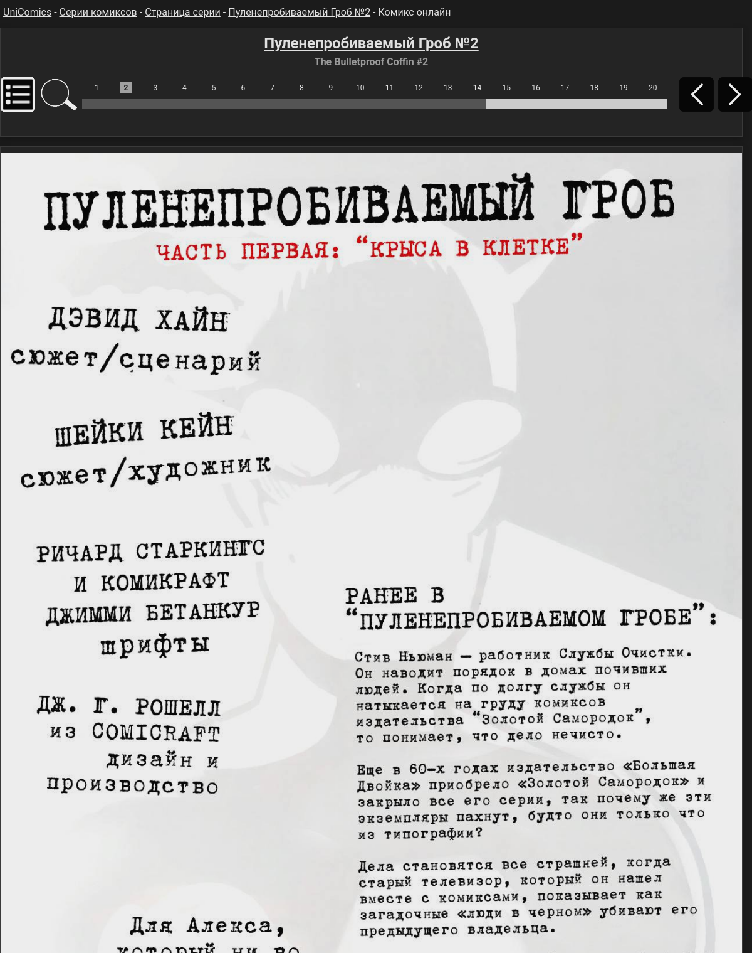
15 (506, 87)
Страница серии (183, 12)
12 (418, 87)
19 (623, 87)
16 (535, 87)
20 (653, 87)
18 (594, 87)
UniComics (27, 12)
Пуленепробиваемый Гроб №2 (299, 12)
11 (389, 87)
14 (477, 87)
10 (360, 87)
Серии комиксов (98, 12)
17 (565, 87)
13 (448, 87)
